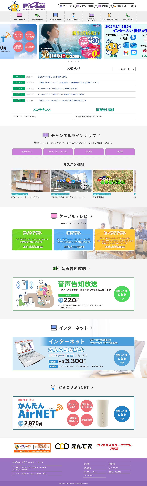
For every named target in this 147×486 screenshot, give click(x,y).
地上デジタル (27, 151)
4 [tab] (79, 61)
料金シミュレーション (125, 6)
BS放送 (89, 151)
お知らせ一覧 (124, 69)
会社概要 (86, 464)
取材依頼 (105, 6)
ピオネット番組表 (86, 6)
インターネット (55, 19)
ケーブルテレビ (19, 19)
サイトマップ (113, 468)
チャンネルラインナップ (91, 19)
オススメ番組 (73, 164)
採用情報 (112, 464)
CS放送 (120, 151)
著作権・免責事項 (115, 472)
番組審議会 (87, 468)
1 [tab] (68, 61)
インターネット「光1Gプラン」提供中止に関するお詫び (61, 94)
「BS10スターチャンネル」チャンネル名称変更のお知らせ (62, 100)
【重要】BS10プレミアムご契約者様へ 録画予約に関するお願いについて (68, 82)
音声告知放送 (37, 19)
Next (137, 184)
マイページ (67, 6)
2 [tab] (72, 61)
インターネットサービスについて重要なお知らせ (58, 88)
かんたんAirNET (73, 19)
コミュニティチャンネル (58, 151)
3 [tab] (75, 61)
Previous (10, 184)
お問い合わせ (127, 19)
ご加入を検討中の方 (109, 19)
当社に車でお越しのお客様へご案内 (52, 76)
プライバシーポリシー (90, 472)
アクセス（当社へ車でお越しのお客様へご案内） (31, 474)
